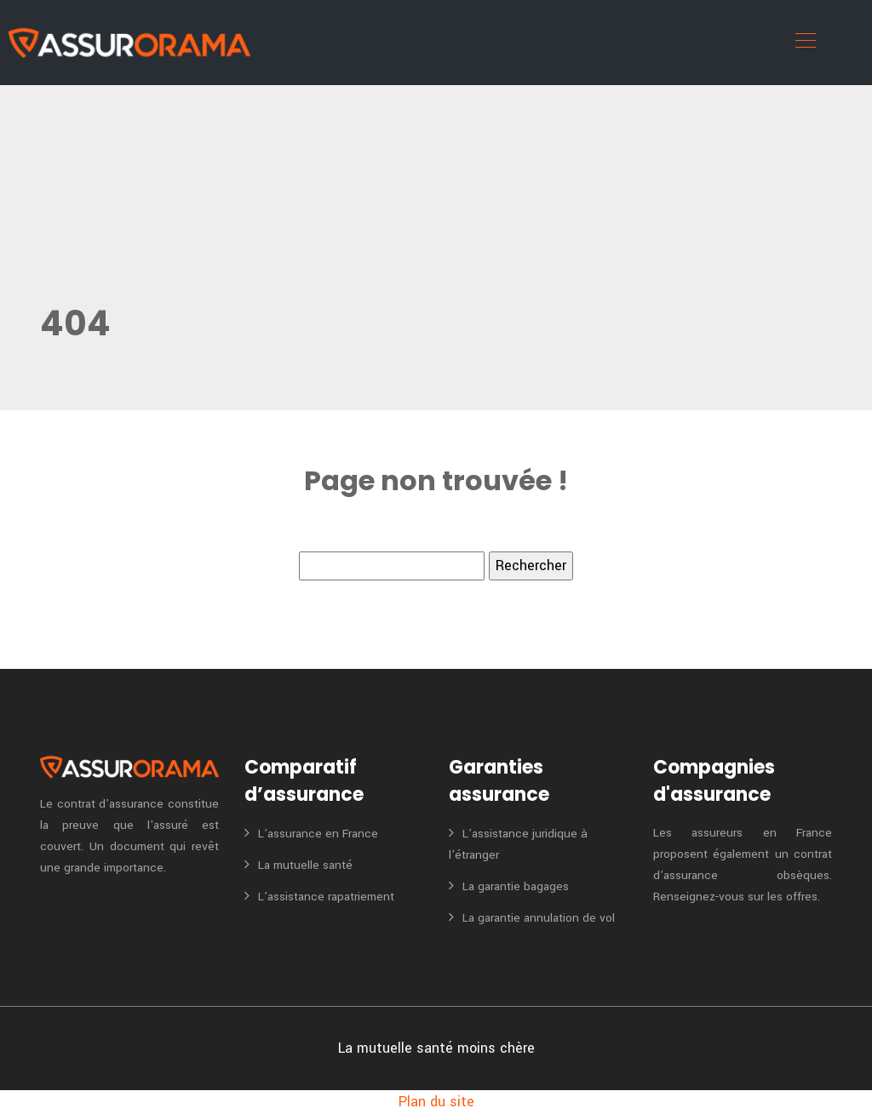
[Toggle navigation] (805, 43)
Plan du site (436, 1101)
